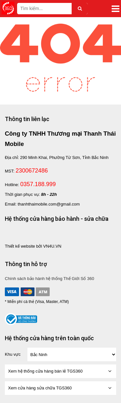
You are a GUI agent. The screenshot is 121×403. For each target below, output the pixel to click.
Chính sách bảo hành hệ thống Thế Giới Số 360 (49, 278)
